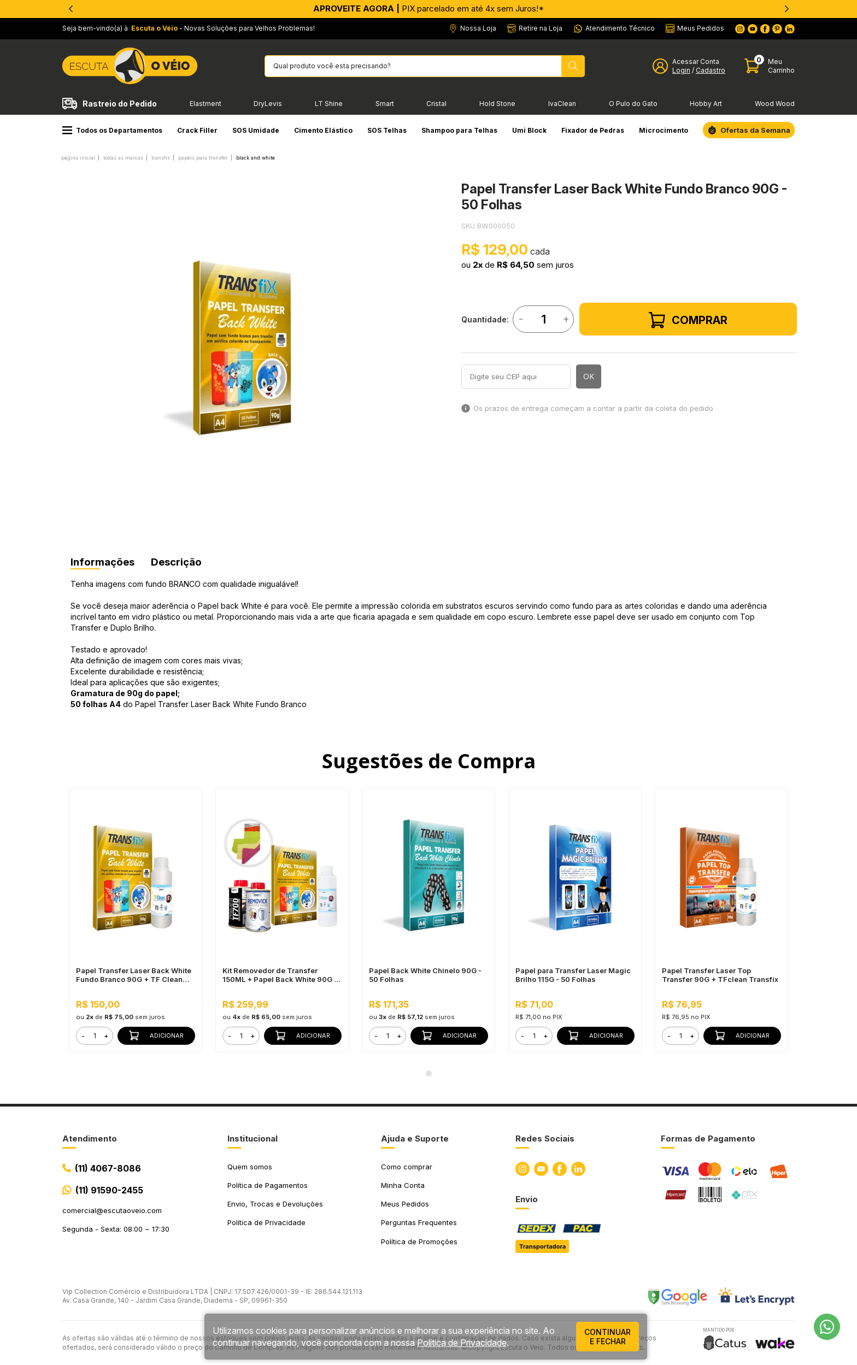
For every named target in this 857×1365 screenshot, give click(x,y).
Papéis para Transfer (203, 158)
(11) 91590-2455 (109, 1190)
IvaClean (562, 103)
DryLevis (268, 103)
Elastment (205, 103)
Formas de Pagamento (708, 1138)
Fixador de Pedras (592, 130)
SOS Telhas (387, 130)
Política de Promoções (419, 1241)
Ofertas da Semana (755, 130)
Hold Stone (497, 103)
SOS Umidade (255, 130)
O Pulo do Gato (633, 103)
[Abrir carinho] (769, 65)
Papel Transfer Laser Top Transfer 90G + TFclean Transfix (720, 975)
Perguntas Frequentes (419, 1222)
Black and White (255, 158)
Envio (526, 1199)
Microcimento (663, 130)
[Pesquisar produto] (573, 66)
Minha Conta (403, 1185)
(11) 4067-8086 (108, 1168)
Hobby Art (706, 103)
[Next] (786, 9)
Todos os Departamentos (112, 130)
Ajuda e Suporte (415, 1138)
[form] (94, 1035)
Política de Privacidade (266, 1222)
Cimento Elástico (323, 130)
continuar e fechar (607, 1336)
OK (588, 376)
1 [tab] (428, 1073)
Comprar (688, 320)
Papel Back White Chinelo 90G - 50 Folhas (425, 975)
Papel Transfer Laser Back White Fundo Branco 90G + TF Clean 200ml (133, 975)
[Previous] (70, 9)
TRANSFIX (160, 158)
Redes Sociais (544, 1138)
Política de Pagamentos (267, 1185)
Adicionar (156, 1035)
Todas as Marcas (123, 158)
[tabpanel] (240, 348)
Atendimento (89, 1138)
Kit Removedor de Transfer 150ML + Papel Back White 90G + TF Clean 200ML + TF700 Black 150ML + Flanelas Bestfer (280, 975)
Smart (384, 103)
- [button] (83, 1035)
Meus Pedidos (405, 1203)
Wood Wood (775, 103)
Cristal (436, 103)
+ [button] (106, 1035)
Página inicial (78, 158)
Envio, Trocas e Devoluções (275, 1203)
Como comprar (406, 1166)
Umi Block (529, 130)
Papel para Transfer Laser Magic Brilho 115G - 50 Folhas (573, 975)
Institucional (252, 1138)
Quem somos (249, 1166)
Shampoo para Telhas (459, 130)
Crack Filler (197, 130)
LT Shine (329, 103)
